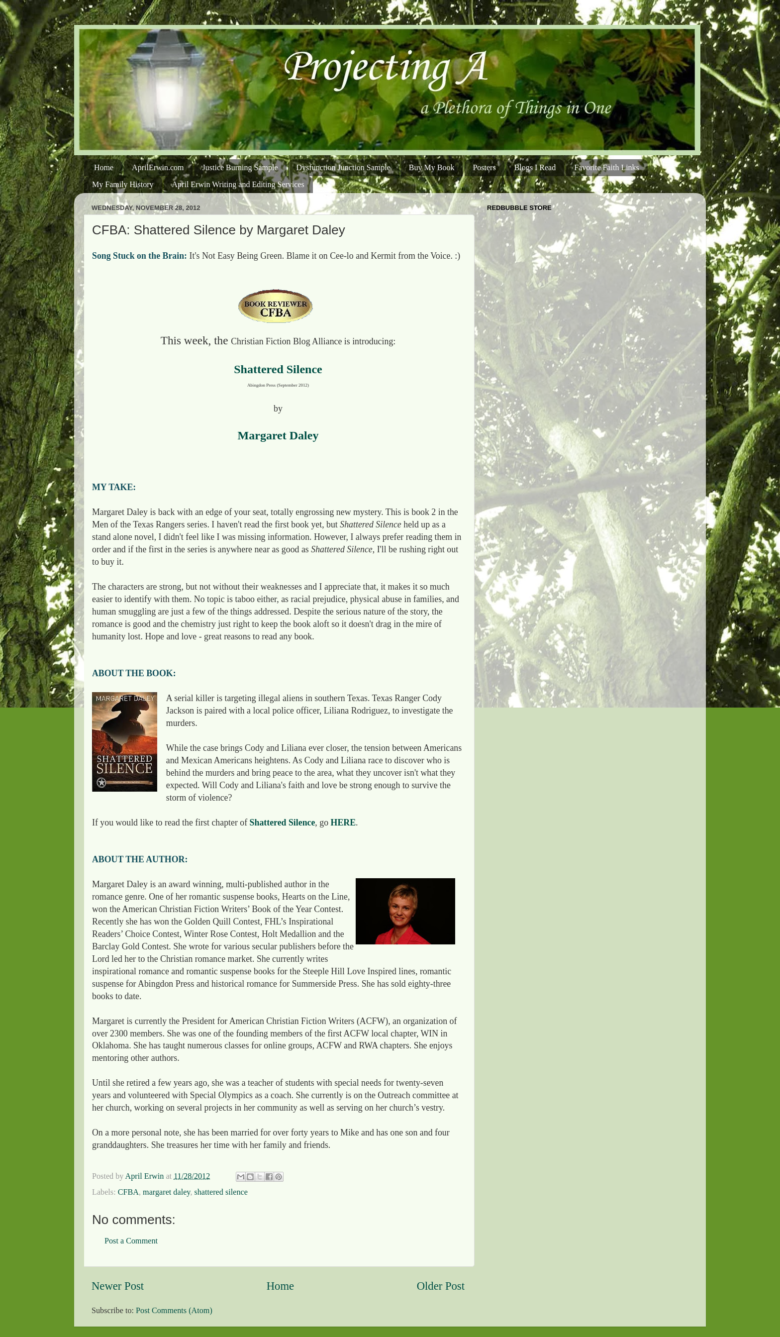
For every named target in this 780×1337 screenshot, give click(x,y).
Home (103, 167)
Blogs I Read (535, 167)
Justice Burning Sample (240, 167)
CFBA (128, 1192)
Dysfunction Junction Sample (343, 167)
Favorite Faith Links (606, 167)
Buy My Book (432, 167)
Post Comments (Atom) (174, 1310)
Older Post (441, 1286)
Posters (484, 167)
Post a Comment (131, 1240)
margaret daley (166, 1192)
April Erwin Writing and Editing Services (238, 184)
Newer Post (118, 1286)
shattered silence (220, 1192)
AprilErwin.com (158, 167)
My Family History (123, 184)
